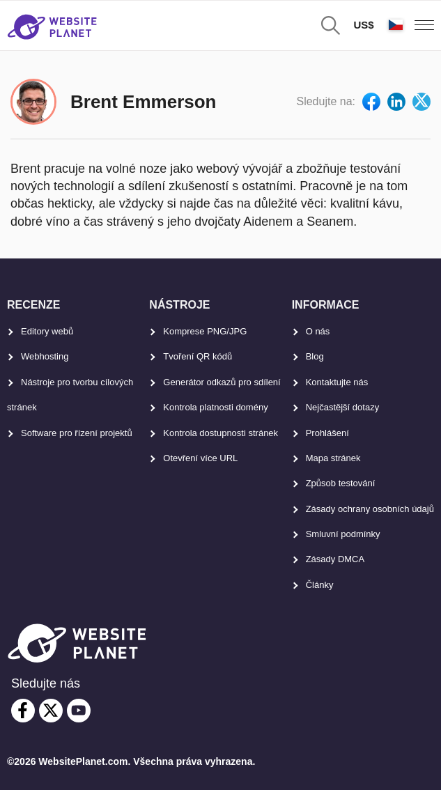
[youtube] (79, 710)
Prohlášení (327, 433)
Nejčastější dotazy (343, 407)
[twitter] (51, 710)
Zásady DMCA (335, 559)
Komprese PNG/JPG (205, 331)
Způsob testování (341, 483)
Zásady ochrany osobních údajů (370, 509)
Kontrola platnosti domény (215, 407)
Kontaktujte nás (337, 382)
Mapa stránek (333, 458)
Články (320, 585)
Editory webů (47, 331)
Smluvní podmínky (343, 534)
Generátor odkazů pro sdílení (221, 382)
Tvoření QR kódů (197, 356)
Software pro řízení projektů (76, 433)
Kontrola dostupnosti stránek (220, 433)
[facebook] (23, 710)
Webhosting (44, 356)
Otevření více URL (200, 458)
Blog (315, 356)
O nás (318, 331)
